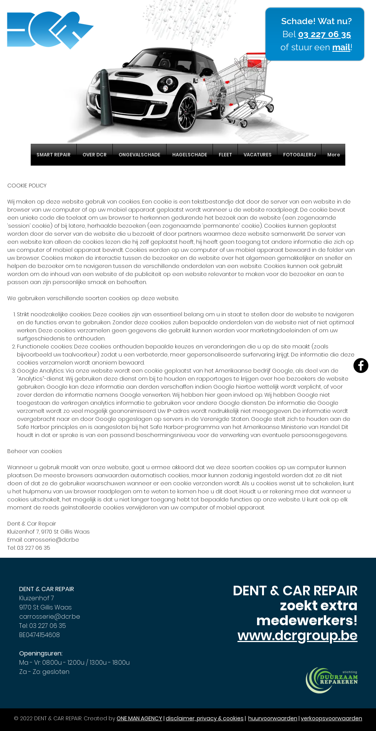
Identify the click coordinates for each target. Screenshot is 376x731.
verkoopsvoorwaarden (331, 718)
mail (341, 47)
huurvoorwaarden (272, 718)
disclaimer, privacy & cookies (205, 718)
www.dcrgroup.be (297, 635)
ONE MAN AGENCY (139, 718)
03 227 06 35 (324, 34)
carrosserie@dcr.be (51, 540)
